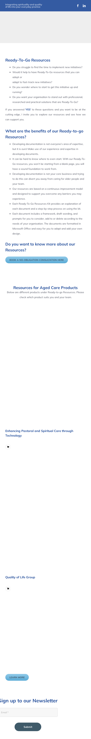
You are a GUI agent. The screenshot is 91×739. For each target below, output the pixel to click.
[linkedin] (84, 5)
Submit (28, 727)
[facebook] (77, 5)
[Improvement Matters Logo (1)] (24, 29)
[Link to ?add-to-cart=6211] (8, 588)
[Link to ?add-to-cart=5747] (8, 447)
